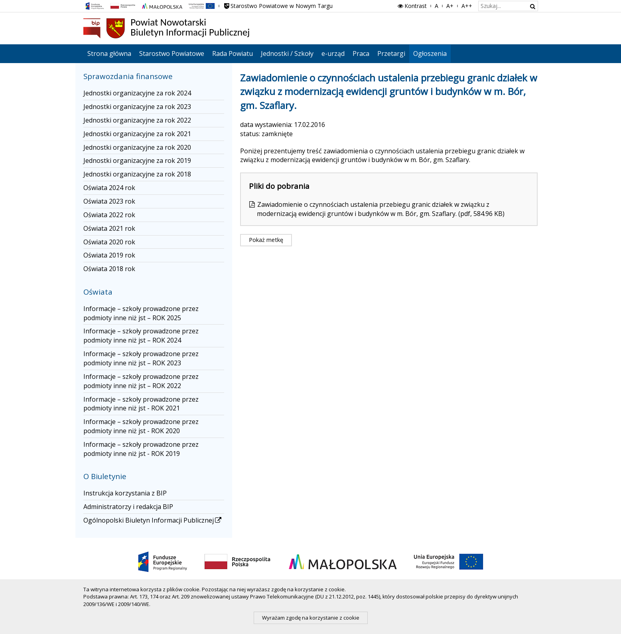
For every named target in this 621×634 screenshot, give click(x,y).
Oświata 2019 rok (109, 255)
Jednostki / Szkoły (287, 53)
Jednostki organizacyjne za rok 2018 (137, 174)
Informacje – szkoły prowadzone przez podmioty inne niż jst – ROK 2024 (141, 336)
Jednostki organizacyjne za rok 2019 (137, 160)
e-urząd (333, 53)
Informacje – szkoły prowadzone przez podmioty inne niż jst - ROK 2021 (141, 404)
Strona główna (109, 53)
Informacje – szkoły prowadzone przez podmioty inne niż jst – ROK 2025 (141, 313)
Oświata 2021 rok (109, 228)
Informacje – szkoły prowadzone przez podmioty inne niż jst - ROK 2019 (141, 449)
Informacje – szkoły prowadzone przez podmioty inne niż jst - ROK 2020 (141, 426)
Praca (361, 53)
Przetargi (391, 53)
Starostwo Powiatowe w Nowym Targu (278, 6)
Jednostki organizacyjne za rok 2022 (137, 120)
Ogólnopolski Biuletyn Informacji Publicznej (153, 520)
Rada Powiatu (232, 53)
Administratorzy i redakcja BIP (128, 506)
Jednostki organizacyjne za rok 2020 (137, 147)
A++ (466, 6)
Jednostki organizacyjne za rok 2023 (137, 106)
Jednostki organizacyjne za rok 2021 (137, 133)
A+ (449, 6)
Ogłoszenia (430, 53)
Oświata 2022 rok (109, 214)
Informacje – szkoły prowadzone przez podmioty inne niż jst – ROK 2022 (141, 381)
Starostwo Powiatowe (171, 53)
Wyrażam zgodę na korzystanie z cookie (310, 617)
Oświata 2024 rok (109, 187)
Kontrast (411, 6)
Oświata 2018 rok (109, 268)
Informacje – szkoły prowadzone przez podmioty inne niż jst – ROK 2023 (141, 358)
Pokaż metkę (266, 240)
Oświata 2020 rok (109, 242)
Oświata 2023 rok (109, 201)
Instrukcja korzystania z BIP (125, 493)
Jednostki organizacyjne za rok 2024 (137, 93)
